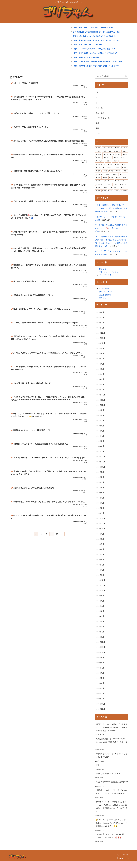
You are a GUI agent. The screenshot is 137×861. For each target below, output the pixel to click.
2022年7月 (100, 544)
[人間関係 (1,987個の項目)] (124, 190)
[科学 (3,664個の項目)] (111, 171)
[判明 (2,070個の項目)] (98, 190)
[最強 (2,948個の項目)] (118, 177)
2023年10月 (100, 467)
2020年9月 (100, 657)
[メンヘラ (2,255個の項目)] (114, 187)
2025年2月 (100, 384)
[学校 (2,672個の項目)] (125, 177)
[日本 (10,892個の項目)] (125, 151)
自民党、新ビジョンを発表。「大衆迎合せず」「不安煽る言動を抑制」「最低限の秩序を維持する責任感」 (111, 727)
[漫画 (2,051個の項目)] (104, 190)
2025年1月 (100, 390)
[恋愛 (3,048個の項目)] (98, 177)
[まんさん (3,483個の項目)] (99, 174)
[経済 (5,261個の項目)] (124, 157)
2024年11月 (100, 400)
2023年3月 (100, 503)
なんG (98, 97)
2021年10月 (100, 590)
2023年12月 (100, 457)
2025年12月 (100, 333)
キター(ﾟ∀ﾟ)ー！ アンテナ (109, 272)
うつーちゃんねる (106, 288)
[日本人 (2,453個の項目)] (109, 180)
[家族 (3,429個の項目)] (108, 174)
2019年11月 (100, 709)
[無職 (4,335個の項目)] (117, 164)
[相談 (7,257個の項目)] (119, 154)
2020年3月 (100, 688)
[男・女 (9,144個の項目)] (99, 154)
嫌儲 (97, 123)
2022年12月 (100, 518)
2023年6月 (100, 487)
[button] (126, 76)
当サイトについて (122, 855)
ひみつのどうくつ (106, 292)
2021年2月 (100, 632)
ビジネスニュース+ (103, 118)
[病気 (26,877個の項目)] (117, 147)
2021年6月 (100, 611)
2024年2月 (100, 446)
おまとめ (102, 269)
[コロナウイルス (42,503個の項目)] (108, 147)
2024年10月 (100, 405)
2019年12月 (100, 704)
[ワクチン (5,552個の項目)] (108, 157)
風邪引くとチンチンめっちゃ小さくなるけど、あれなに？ (111, 755)
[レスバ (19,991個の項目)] (124, 147)
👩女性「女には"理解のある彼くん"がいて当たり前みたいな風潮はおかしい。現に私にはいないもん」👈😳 (111, 823)
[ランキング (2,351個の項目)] (100, 184)
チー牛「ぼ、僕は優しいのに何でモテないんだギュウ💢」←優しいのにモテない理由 (111, 228)
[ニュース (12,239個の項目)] (117, 151)
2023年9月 (100, 472)
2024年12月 (100, 395)
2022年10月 (100, 529)
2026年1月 (100, 328)
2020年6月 (100, 673)
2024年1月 (100, 451)
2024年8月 (100, 415)
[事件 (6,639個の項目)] (125, 154)
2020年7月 (100, 668)
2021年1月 (100, 637)
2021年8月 (100, 601)
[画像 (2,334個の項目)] (109, 184)
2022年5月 (100, 554)
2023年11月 (100, 462)
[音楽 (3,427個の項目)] (115, 174)
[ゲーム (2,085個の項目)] (124, 187)
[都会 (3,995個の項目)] (98, 171)
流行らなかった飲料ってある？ (108, 774)
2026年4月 (100, 312)
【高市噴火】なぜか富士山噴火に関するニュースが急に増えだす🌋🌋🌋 (111, 835)
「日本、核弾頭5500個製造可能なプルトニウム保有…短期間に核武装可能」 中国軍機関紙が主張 (111, 208)
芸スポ (98, 134)
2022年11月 (100, 524)
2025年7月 (100, 359)
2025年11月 (100, 338)
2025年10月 (100, 343)
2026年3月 (100, 317)
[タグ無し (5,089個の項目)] (99, 161)
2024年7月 (100, 420)
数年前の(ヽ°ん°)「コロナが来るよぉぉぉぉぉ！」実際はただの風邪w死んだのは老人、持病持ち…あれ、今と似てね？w (111, 806)
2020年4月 (100, 683)
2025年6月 (100, 364)
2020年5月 (100, 678)
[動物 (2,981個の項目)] (105, 177)
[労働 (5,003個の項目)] (108, 161)
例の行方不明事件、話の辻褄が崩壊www (112, 782)
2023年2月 (100, 508)
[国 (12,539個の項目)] (110, 151)
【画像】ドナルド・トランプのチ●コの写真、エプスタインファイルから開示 (111, 791)
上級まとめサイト (106, 295)
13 (57, 536)
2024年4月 (100, 436)
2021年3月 (100, 627)
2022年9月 (100, 534)
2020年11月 (100, 647)
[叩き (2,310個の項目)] (115, 184)
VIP (97, 92)
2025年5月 (100, 369)
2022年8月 (100, 539)
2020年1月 (100, 699)
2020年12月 (100, 642)
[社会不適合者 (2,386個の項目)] (121, 180)
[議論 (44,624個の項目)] (98, 147)
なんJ (98, 103)
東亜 (97, 128)
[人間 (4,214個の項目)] (98, 167)
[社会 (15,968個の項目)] (98, 151)
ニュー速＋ (100, 113)
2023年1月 (100, 513)
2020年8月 (100, 663)
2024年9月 (100, 410)
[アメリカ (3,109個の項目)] (123, 174)
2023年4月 (100, 498)
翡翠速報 (102, 298)
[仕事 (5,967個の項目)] (99, 157)
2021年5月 (100, 616)
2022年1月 (100, 575)
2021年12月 (100, 580)
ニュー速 (99, 108)
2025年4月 (100, 374)
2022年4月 (100, 560)
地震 (97, 765)
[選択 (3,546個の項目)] (125, 171)
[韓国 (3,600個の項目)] (118, 171)
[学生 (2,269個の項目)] (98, 187)
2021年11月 (100, 585)
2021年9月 (100, 596)
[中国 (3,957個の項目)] (105, 171)
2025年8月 (100, 353)
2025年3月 (100, 379)
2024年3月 (100, 441)
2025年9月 (100, 348)
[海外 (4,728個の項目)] (110, 164)
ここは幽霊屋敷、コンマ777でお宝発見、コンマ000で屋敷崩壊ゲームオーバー (111, 742)
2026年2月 (100, 323)
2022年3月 (100, 565)
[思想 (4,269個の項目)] (124, 164)
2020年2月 (100, 694)
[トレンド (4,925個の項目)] (123, 161)
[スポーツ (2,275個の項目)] (123, 184)
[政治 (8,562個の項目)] (106, 154)
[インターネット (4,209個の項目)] (108, 167)
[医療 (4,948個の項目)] (115, 161)
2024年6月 (100, 426)
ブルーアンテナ (105, 275)
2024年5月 (100, 431)
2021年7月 (100, 606)
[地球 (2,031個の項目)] (116, 190)
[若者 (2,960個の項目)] (111, 177)
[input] (111, 76)
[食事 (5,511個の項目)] (116, 157)
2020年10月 (100, 652)
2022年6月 (100, 549)
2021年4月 (100, 621)
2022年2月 (100, 570)
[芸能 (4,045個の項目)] (125, 167)
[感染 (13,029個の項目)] (105, 151)
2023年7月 (100, 482)
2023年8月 (100, 477)
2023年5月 (100, 493)
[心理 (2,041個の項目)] (110, 190)
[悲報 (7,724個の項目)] (112, 154)
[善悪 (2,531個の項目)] (99, 180)
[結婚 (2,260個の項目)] (106, 187)
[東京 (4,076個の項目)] (118, 167)
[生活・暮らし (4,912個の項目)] (101, 164)
